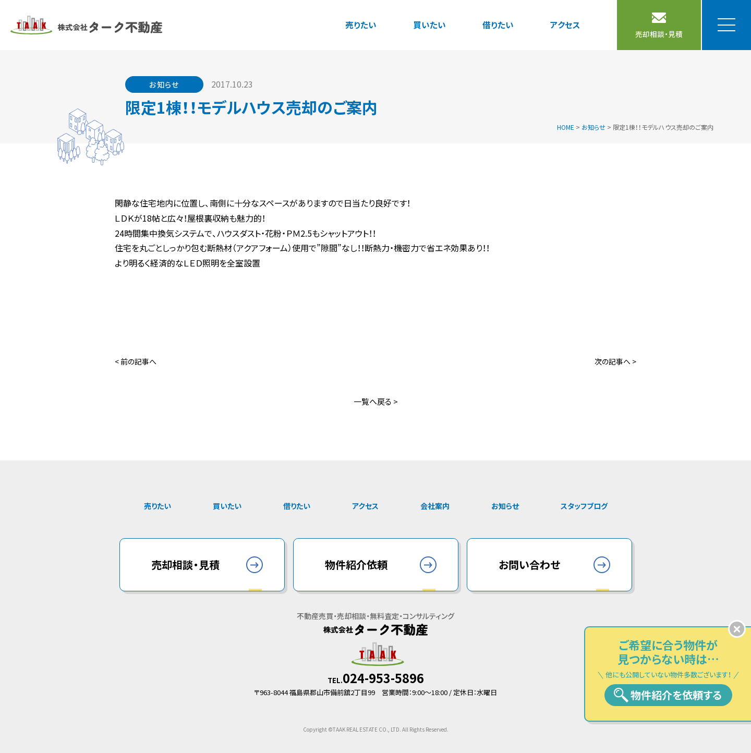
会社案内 (435, 506)
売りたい (361, 24)
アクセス (565, 24)
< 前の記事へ (135, 361)
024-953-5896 (383, 678)
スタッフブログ (584, 506)
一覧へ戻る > (376, 401)
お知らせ (505, 506)
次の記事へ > (615, 361)
